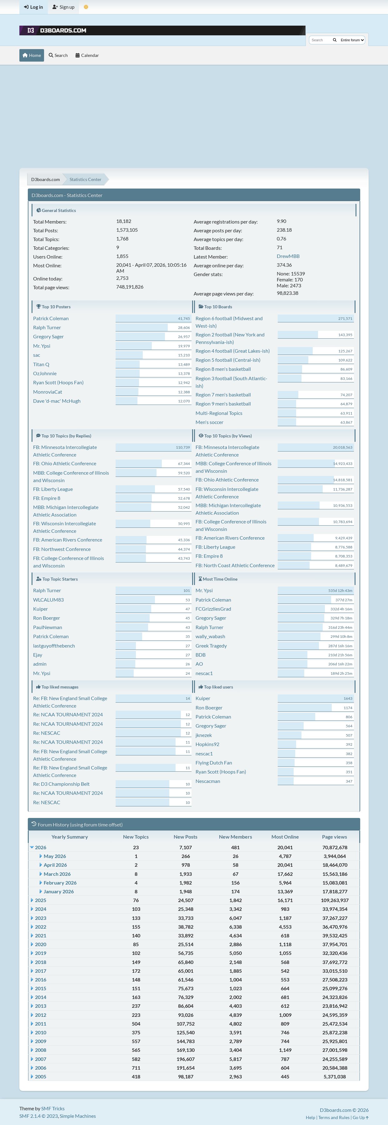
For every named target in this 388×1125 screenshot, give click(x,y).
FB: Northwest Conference (62, 549)
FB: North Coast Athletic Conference (235, 565)
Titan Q (41, 364)
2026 (40, 847)
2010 (40, 1032)
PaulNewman (47, 627)
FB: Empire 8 (46, 498)
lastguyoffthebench (54, 645)
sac (36, 355)
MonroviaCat (47, 392)
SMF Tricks (53, 1108)
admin (40, 664)
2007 (40, 1059)
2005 (40, 1076)
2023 (40, 918)
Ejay (37, 655)
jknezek (204, 735)
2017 (40, 971)
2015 (40, 988)
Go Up (361, 1117)
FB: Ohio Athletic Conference (64, 463)
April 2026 (55, 865)
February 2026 (60, 882)
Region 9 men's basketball (223, 403)
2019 (40, 953)
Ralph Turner (47, 327)
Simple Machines (78, 1116)
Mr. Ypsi (41, 346)
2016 (40, 979)
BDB (201, 655)
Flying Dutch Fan (214, 762)
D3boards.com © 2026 (344, 1110)
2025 (40, 900)
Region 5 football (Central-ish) (228, 360)
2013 (40, 1006)
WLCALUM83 (48, 600)
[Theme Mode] (86, 7)
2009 (40, 1041)
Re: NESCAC (46, 733)
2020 (40, 944)
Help (310, 1117)
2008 (40, 1050)
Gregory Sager (48, 336)
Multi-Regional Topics (219, 413)
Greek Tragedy (211, 645)
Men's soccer (209, 422)
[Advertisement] (194, 116)
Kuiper (40, 609)
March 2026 (57, 874)
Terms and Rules (334, 1117)
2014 (40, 997)
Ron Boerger (46, 618)
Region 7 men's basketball (223, 394)
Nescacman (208, 781)
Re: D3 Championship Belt (61, 784)
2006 (40, 1068)
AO (199, 664)
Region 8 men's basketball (223, 369)
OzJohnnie (45, 373)
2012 (40, 1015)
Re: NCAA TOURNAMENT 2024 (68, 714)
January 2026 (59, 891)
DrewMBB (288, 256)
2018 (40, 962)
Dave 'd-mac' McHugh (57, 401)
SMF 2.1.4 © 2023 (38, 1116)
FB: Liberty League (53, 489)
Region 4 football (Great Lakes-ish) (233, 351)
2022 (40, 927)
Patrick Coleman (51, 318)
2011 (40, 1024)
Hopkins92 (207, 744)
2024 (40, 909)
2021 (40, 935)
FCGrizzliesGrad (213, 609)
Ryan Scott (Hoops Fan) (58, 382)
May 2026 (55, 856)
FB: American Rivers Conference (67, 539)
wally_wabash (210, 636)
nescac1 (204, 673)
